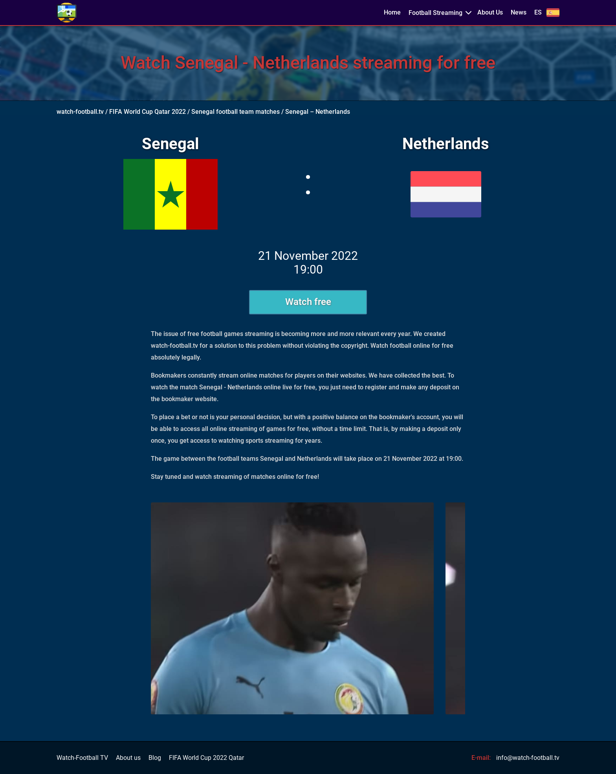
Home (392, 12)
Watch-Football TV (82, 757)
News (518, 12)
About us (128, 757)
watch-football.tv (80, 111)
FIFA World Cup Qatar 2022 (147, 111)
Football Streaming (435, 12)
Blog (154, 757)
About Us (490, 12)
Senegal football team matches (235, 111)
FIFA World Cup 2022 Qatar (206, 757)
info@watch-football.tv (527, 757)
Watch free (308, 301)
